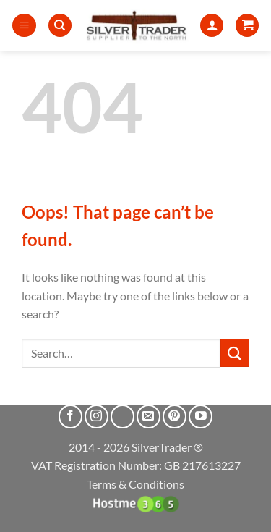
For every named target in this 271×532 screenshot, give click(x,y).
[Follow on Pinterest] (174, 416)
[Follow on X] (122, 416)
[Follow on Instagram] (96, 416)
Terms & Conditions (135, 484)
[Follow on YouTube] (200, 416)
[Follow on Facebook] (70, 416)
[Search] (60, 26)
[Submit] (234, 353)
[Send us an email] (148, 416)
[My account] (211, 26)
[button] (24, 26)
